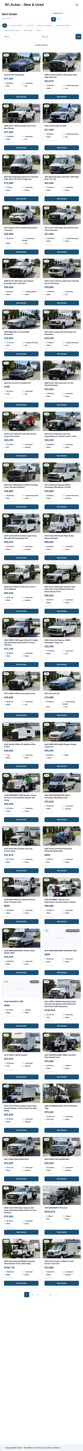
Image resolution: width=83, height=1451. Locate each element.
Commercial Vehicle (55, 26)
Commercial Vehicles (13, 31)
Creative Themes (52, 1447)
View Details (21, 104)
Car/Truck (37, 26)
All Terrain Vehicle (19, 26)
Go (78, 38)
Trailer (70, 31)
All (5, 26)
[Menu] (77, 5)
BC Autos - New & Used (24, 5)
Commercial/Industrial (37, 31)
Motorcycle (57, 31)
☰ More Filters (41, 47)
